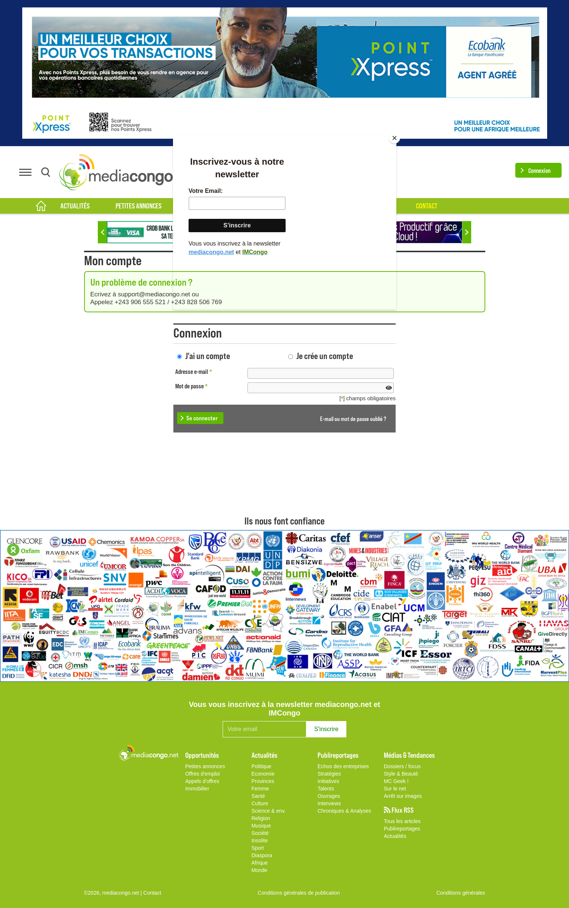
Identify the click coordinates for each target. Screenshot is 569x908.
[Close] (394, 138)
